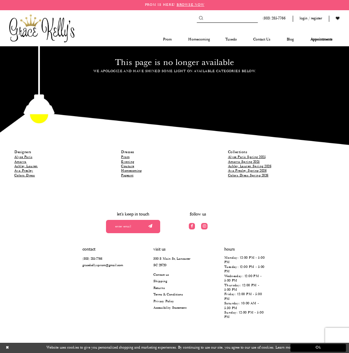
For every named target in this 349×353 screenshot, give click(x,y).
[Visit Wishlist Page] (338, 18)
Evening (127, 162)
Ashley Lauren (26, 166)
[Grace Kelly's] (42, 28)
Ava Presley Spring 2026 (247, 171)
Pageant (127, 175)
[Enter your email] (133, 226)
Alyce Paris (23, 157)
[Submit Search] (201, 18)
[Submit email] (150, 226)
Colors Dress (24, 175)
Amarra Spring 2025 (244, 162)
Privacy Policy (163, 301)
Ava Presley (23, 171)
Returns (159, 288)
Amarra (20, 162)
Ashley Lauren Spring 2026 (249, 166)
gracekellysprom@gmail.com (102, 265)
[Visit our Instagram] (204, 226)
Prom (125, 157)
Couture (127, 166)
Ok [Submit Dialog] (318, 347)
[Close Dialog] (31, 347)
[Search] (227, 18)
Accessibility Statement (169, 308)
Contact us (161, 275)
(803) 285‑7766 (92, 259)
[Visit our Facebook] (192, 226)
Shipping (160, 281)
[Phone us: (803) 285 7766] (273, 18)
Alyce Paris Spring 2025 (246, 157)
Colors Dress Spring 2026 (248, 175)
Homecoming (131, 171)
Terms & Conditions (168, 294)
